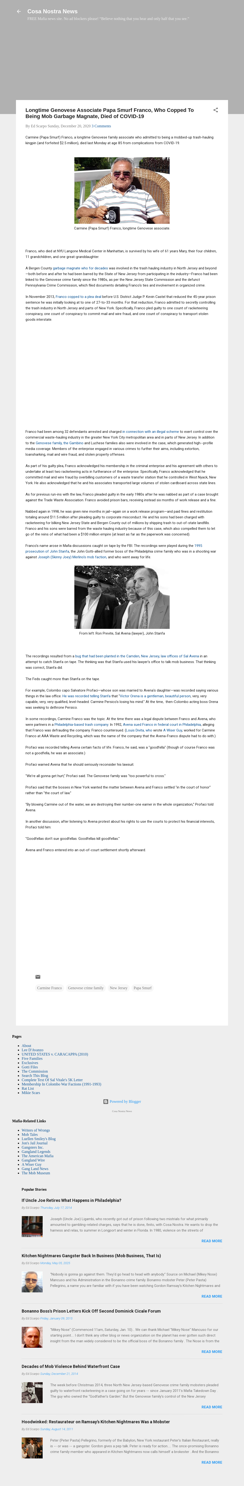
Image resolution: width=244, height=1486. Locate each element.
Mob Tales (30, 1134)
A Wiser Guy (172, 730)
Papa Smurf (143, 988)
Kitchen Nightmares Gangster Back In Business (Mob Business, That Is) (91, 1255)
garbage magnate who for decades (80, 268)
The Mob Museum (36, 1173)
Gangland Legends (36, 1152)
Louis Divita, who (139, 730)
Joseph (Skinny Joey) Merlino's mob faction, (73, 557)
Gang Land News (35, 1169)
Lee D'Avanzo (32, 1050)
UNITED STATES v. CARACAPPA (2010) (55, 1054)
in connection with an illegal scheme (151, 432)
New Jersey (118, 988)
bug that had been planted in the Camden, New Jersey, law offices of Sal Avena (136, 656)
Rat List (28, 1088)
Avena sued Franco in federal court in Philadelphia (162, 724)
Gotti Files (30, 1067)
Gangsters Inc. (33, 1147)
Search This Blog (35, 1076)
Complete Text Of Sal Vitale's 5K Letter (52, 1080)
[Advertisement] (122, 63)
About (26, 1046)
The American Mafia (37, 1156)
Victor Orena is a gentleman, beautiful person (155, 696)
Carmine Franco (49, 988)
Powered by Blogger (122, 1101)
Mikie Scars (31, 1093)
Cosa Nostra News (52, 11)
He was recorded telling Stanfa (86, 696)
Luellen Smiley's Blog (39, 1139)
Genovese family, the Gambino (60, 443)
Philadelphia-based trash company (81, 724)
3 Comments (101, 126)
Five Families (32, 1058)
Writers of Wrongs (36, 1130)
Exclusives (30, 1063)
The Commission (35, 1071)
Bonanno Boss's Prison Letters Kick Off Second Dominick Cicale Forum (91, 1311)
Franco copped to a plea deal (79, 297)
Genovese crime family (86, 988)
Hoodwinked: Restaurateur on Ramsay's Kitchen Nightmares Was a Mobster (96, 1421)
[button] (216, 111)
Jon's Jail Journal (35, 1143)
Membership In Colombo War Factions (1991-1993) (61, 1084)
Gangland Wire (33, 1160)
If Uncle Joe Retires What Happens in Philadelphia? (71, 1200)
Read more (212, 1241)
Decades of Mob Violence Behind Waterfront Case (71, 1366)
